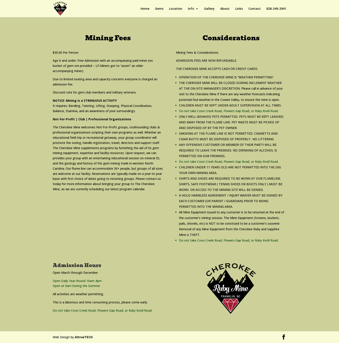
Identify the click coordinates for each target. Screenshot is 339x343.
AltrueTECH (84, 337)
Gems (159, 9)
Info (191, 9)
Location (175, 9)
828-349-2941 (276, 9)
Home (145, 9)
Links (239, 9)
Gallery (209, 9)
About (225, 9)
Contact (254, 9)
